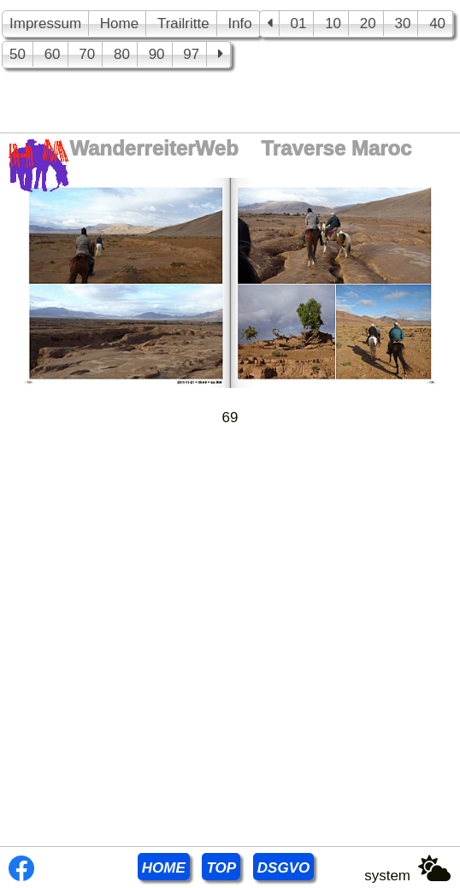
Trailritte (183, 23)
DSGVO (283, 868)
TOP (221, 868)
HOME (164, 868)
